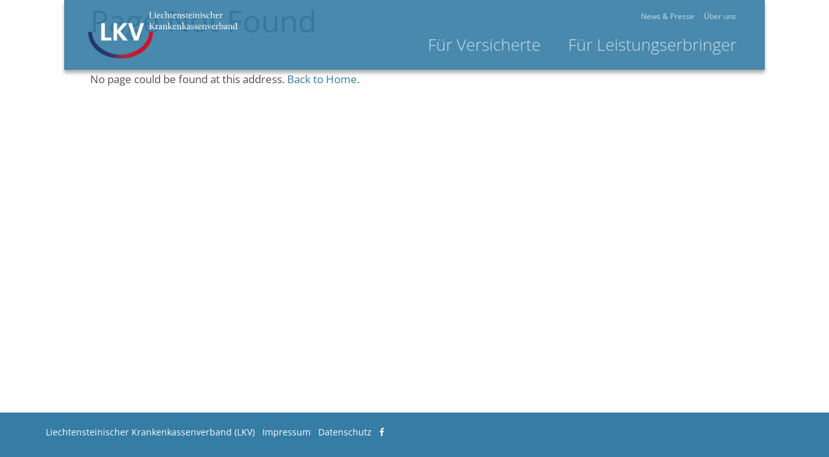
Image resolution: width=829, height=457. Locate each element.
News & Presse (714, 16)
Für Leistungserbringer (698, 44)
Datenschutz (345, 432)
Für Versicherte (531, 44)
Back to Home (322, 79)
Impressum (286, 432)
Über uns (767, 16)
